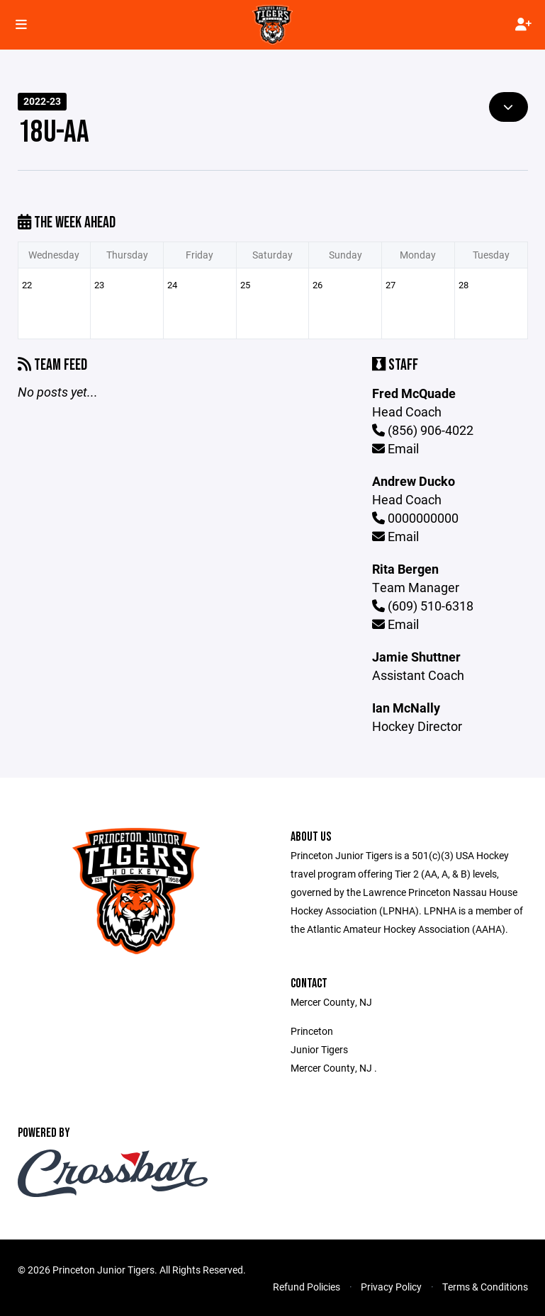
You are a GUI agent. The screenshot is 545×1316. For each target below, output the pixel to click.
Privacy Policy (391, 1286)
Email (395, 448)
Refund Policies (306, 1286)
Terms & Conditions (485, 1286)
